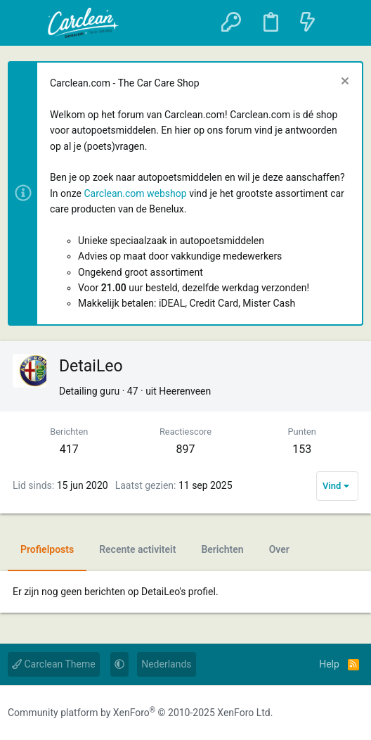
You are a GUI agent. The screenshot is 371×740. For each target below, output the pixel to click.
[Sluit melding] (343, 82)
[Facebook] (297, 713)
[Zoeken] (343, 22)
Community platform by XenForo (140, 712)
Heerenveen (185, 391)
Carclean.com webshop (135, 193)
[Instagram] (325, 713)
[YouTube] (353, 713)
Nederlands (166, 664)
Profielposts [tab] (47, 549)
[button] (26, 23)
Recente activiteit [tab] (137, 549)
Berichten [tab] (222, 549)
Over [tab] (279, 549)
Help (329, 664)
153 (301, 449)
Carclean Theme (54, 664)
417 (69, 449)
